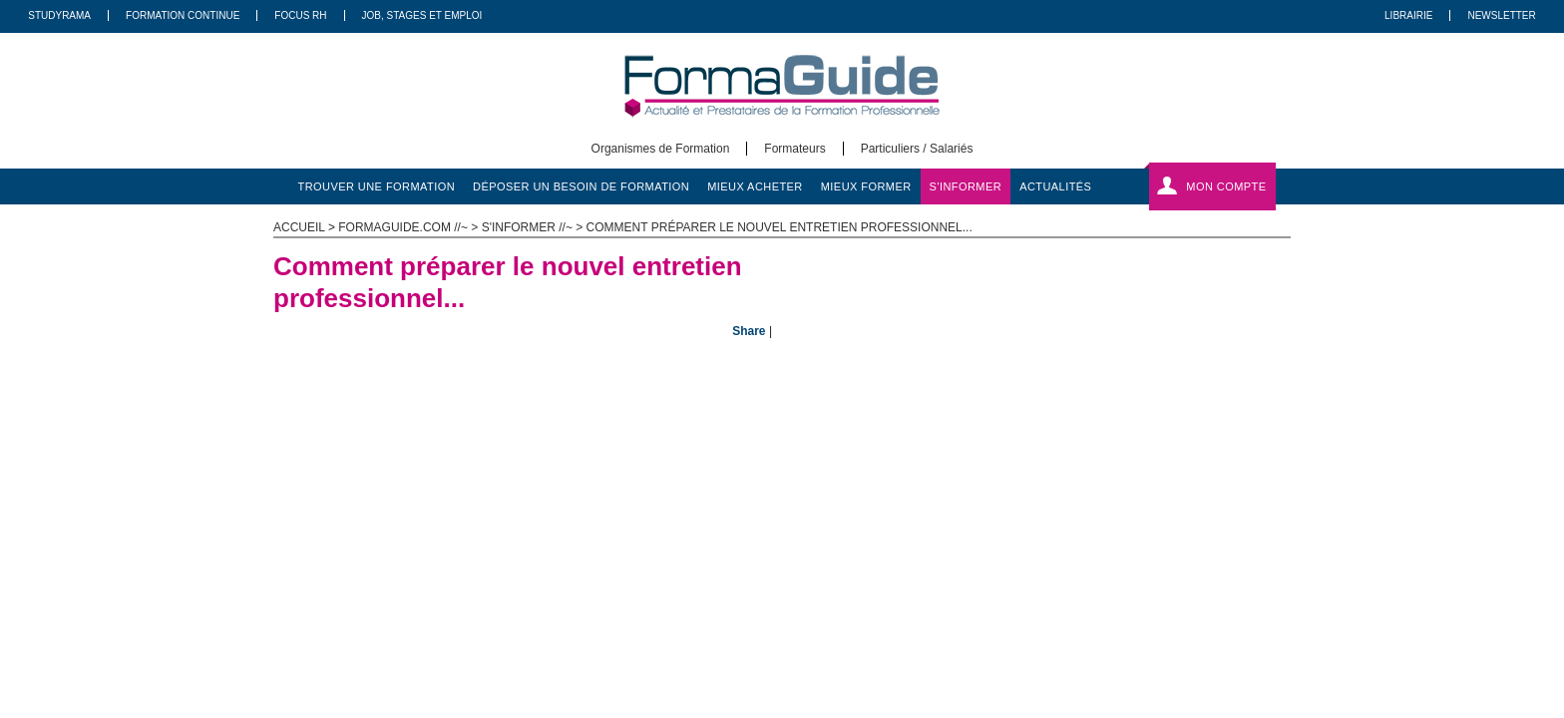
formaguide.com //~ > (409, 227)
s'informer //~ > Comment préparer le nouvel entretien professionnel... (727, 227)
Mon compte (1226, 186)
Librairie (1408, 15)
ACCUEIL (299, 227)
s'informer (966, 186)
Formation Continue (182, 15)
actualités (1055, 186)
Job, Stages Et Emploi (422, 15)
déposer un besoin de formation (581, 186)
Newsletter (1501, 15)
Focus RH (300, 15)
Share (748, 331)
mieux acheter (755, 186)
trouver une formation (377, 186)
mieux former (866, 186)
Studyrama (59, 15)
